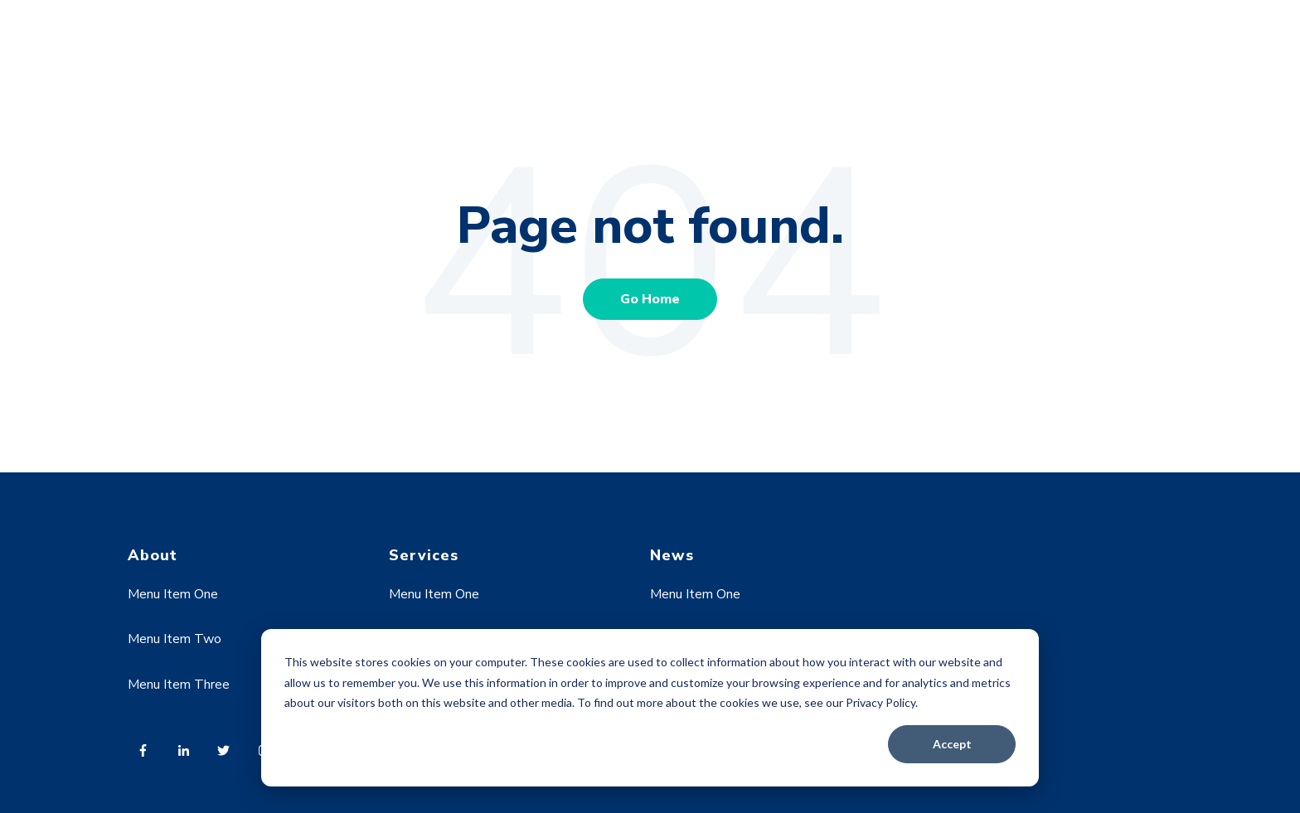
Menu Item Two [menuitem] (174, 639)
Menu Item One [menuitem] (173, 594)
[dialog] (650, 707)
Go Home (650, 299)
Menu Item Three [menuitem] (179, 684)
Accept (952, 744)
